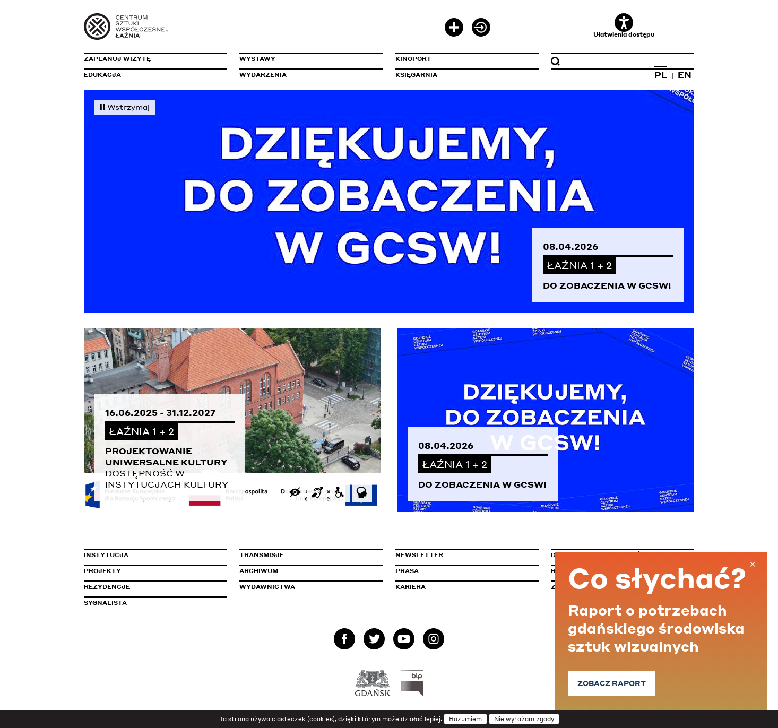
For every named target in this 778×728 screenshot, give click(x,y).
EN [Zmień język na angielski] (684, 75)
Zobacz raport (616, 683)
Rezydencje (107, 587)
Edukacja (102, 75)
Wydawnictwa (267, 587)
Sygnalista (105, 602)
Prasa (407, 571)
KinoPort (413, 59)
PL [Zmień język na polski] (660, 75)
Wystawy (257, 59)
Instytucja (106, 555)
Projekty (102, 571)
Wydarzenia (263, 75)
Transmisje (306, 555)
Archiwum (258, 571)
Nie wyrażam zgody (524, 719)
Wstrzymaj (125, 106)
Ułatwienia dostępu (623, 25)
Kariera (410, 587)
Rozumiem (465, 719)
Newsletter (419, 555)
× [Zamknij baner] (752, 564)
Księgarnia (416, 75)
